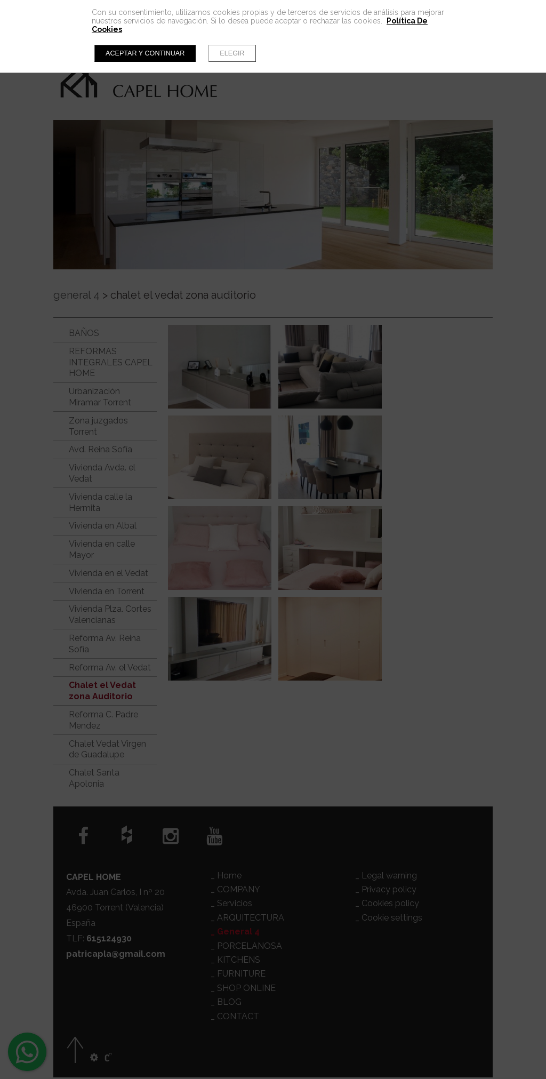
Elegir (232, 53)
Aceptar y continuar (145, 53)
